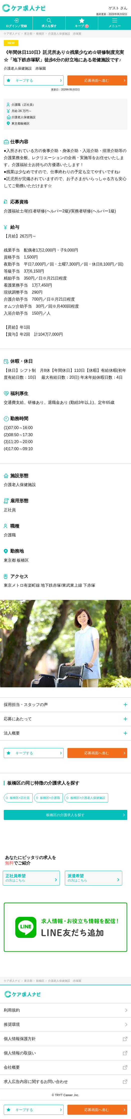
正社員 (10, 510)
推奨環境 (12, 1024)
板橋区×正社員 (20, 798)
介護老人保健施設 (20, 484)
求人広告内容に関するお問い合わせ (36, 1081)
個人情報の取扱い (20, 1053)
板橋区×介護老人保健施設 (87, 798)
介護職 (10, 535)
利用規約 (12, 1010)
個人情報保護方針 (20, 1039)
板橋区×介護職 (50, 798)
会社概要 (12, 1067)
